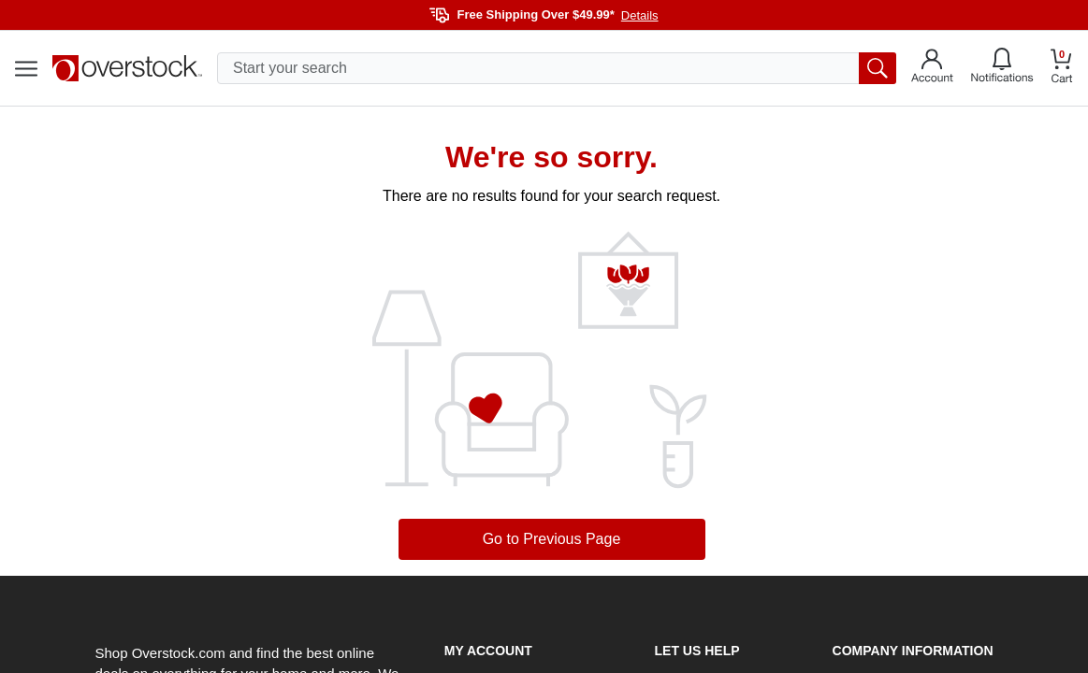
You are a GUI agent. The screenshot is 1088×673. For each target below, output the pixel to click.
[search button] (877, 68)
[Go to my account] (932, 68)
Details (640, 15)
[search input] (556, 68)
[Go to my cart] (1062, 69)
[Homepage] (127, 68)
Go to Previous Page (552, 539)
